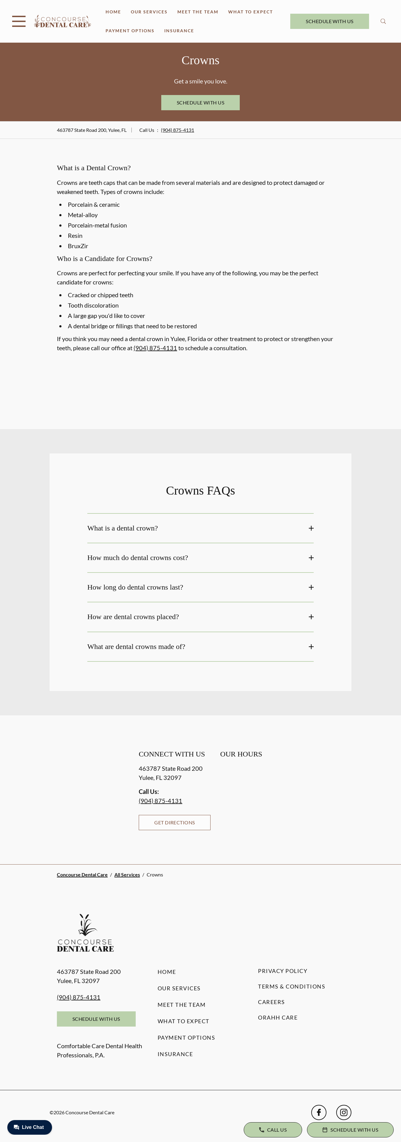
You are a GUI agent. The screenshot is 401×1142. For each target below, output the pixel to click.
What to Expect (250, 11)
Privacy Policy (282, 971)
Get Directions (174, 822)
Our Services (149, 11)
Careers (271, 1002)
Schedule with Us (330, 21)
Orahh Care (278, 1017)
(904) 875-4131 (177, 130)
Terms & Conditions (291, 986)
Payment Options (130, 30)
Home (113, 11)
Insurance (179, 30)
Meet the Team (197, 11)
